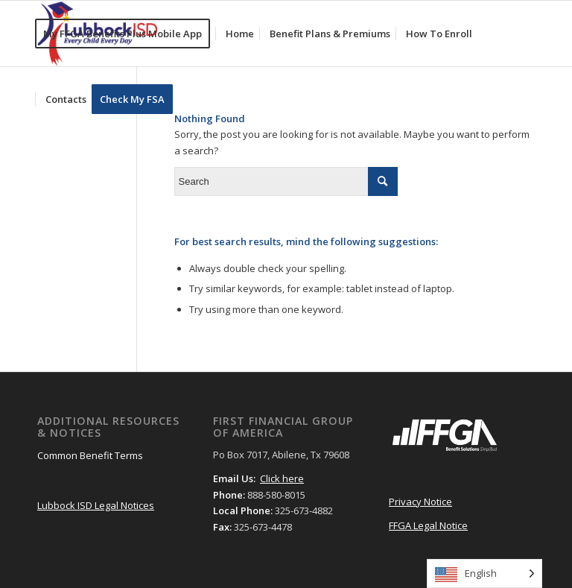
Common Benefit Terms (90, 455)
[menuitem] (127, 33)
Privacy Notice (420, 501)
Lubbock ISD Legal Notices (95, 505)
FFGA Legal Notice (428, 525)
